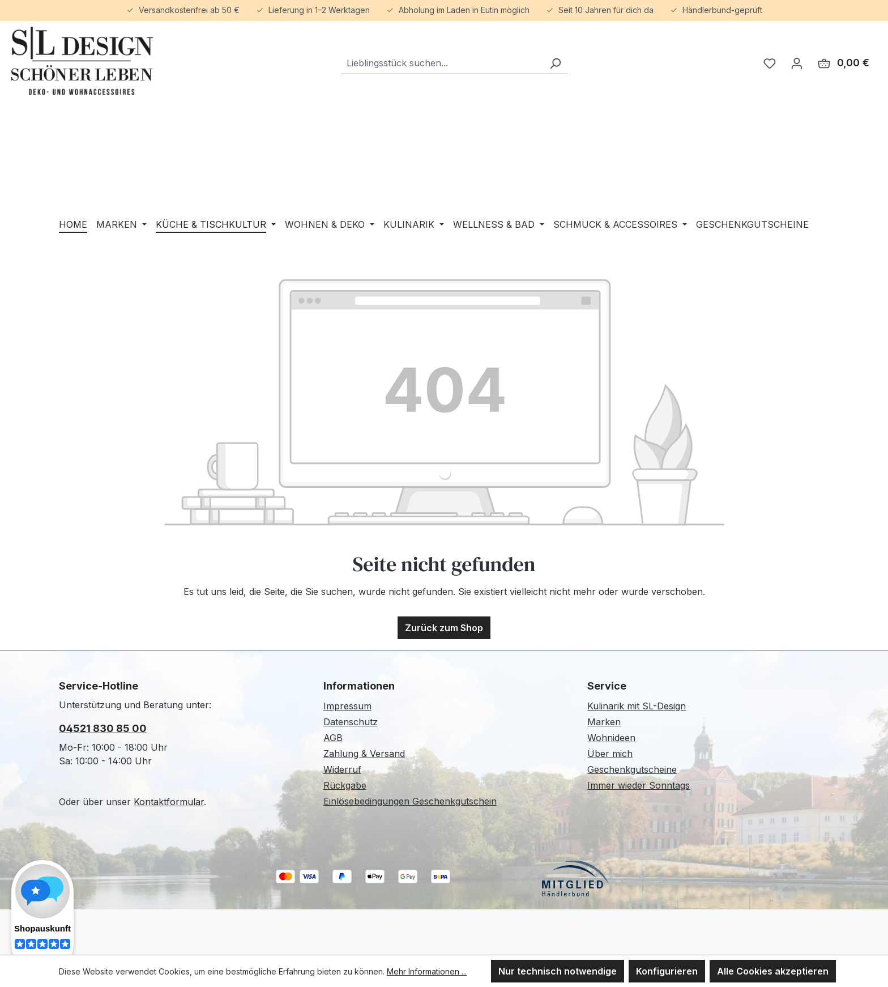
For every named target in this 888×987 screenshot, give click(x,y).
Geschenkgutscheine (632, 769)
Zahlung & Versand (364, 753)
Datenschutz (350, 722)
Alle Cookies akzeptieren (773, 971)
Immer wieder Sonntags (638, 785)
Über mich (610, 753)
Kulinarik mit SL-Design (636, 706)
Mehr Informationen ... (427, 971)
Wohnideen (611, 737)
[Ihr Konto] (796, 63)
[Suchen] (555, 63)
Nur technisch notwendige (557, 971)
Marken (604, 722)
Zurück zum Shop (444, 627)
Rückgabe (344, 785)
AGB (333, 737)
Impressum (347, 706)
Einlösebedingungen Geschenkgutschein (410, 801)
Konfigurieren (667, 971)
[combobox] (442, 63)
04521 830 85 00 (103, 728)
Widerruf (342, 769)
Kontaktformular (169, 801)
